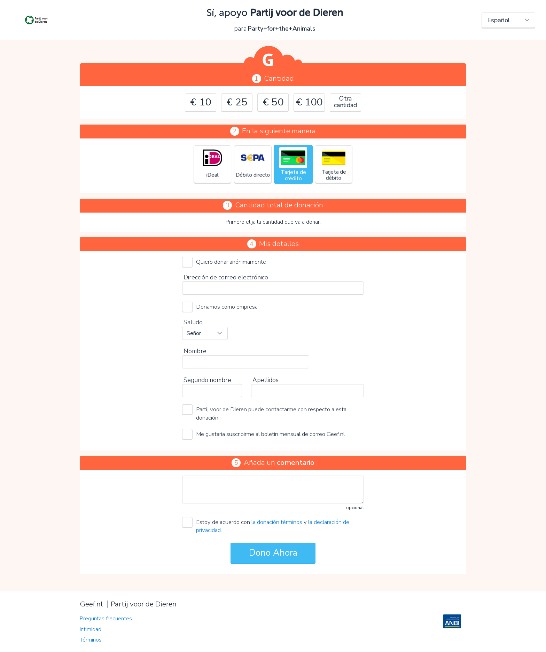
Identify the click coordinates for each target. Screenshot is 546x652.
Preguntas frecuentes (106, 618)
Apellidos (265, 380)
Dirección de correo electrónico (226, 277)
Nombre (195, 351)
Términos (91, 640)
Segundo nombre (207, 380)
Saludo (193, 322)
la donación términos (276, 522)
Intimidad (90, 629)
